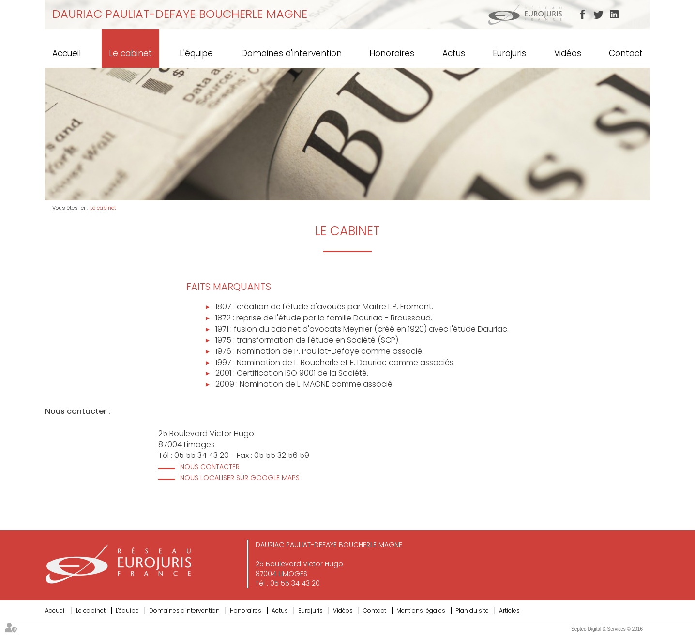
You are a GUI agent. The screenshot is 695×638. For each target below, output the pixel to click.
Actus (453, 53)
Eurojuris (509, 53)
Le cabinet (130, 53)
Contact (626, 53)
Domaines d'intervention (291, 53)
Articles (509, 611)
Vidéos (567, 53)
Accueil (66, 53)
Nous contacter (210, 466)
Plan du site (472, 611)
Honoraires (391, 53)
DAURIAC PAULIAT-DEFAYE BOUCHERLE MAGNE (179, 14)
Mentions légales (420, 611)
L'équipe (196, 53)
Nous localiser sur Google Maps (240, 478)
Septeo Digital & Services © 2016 (607, 629)
